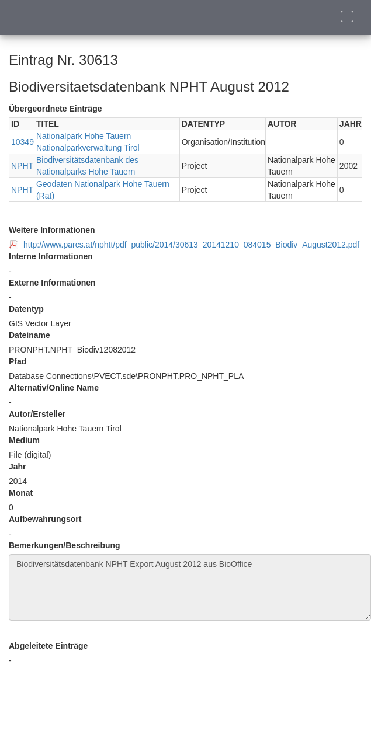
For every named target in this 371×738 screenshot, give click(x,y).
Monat (21, 492)
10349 (22, 142)
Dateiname (29, 335)
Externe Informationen (52, 282)
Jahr (17, 466)
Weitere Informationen (52, 230)
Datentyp (26, 309)
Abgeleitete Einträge (48, 645)
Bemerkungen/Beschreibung (64, 545)
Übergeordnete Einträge (55, 108)
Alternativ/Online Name (54, 387)
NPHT (22, 165)
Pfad (17, 361)
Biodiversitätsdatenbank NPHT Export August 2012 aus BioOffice (190, 587)
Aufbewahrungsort (45, 519)
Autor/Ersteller (37, 414)
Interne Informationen (51, 256)
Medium (24, 440)
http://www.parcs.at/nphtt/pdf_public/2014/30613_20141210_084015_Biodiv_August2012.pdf (191, 244)
